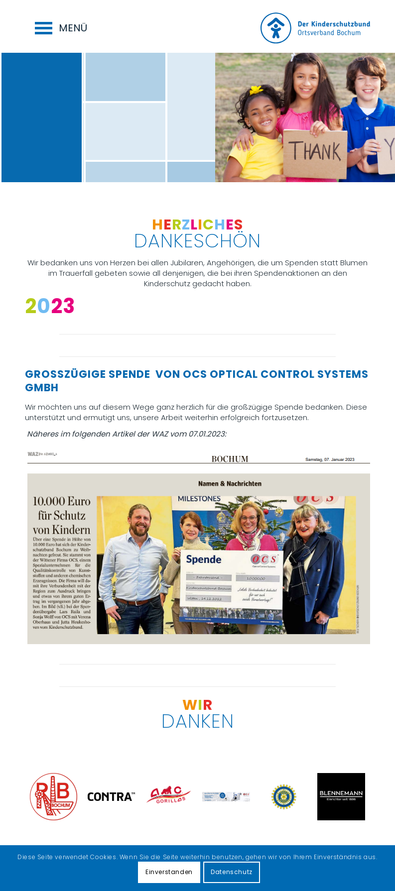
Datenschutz (232, 872)
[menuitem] (53, 26)
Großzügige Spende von (104, 374)
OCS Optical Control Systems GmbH (197, 381)
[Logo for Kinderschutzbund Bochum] (315, 28)
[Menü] (53, 26)
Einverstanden (169, 872)
